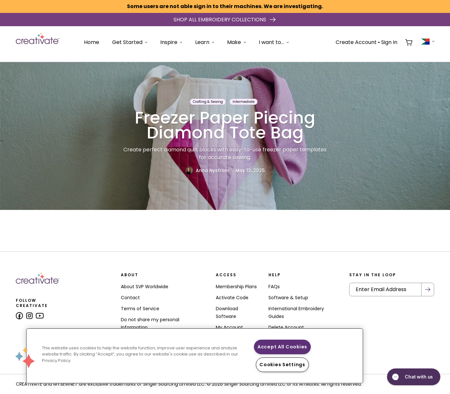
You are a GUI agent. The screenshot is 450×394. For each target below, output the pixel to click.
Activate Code (232, 297)
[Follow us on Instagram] (29, 315)
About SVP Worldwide (144, 286)
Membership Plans (236, 286)
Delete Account (286, 327)
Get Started (129, 42)
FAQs (274, 286)
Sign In (389, 42)
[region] (194, 356)
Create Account (356, 42)
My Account (229, 327)
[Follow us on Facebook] (19, 315)
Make (236, 42)
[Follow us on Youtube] (40, 316)
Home (91, 42)
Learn (204, 42)
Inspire (171, 42)
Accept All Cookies (282, 347)
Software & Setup (288, 297)
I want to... (274, 42)
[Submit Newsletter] (427, 289)
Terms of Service (140, 308)
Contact (130, 297)
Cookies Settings (282, 364)
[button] (25, 357)
